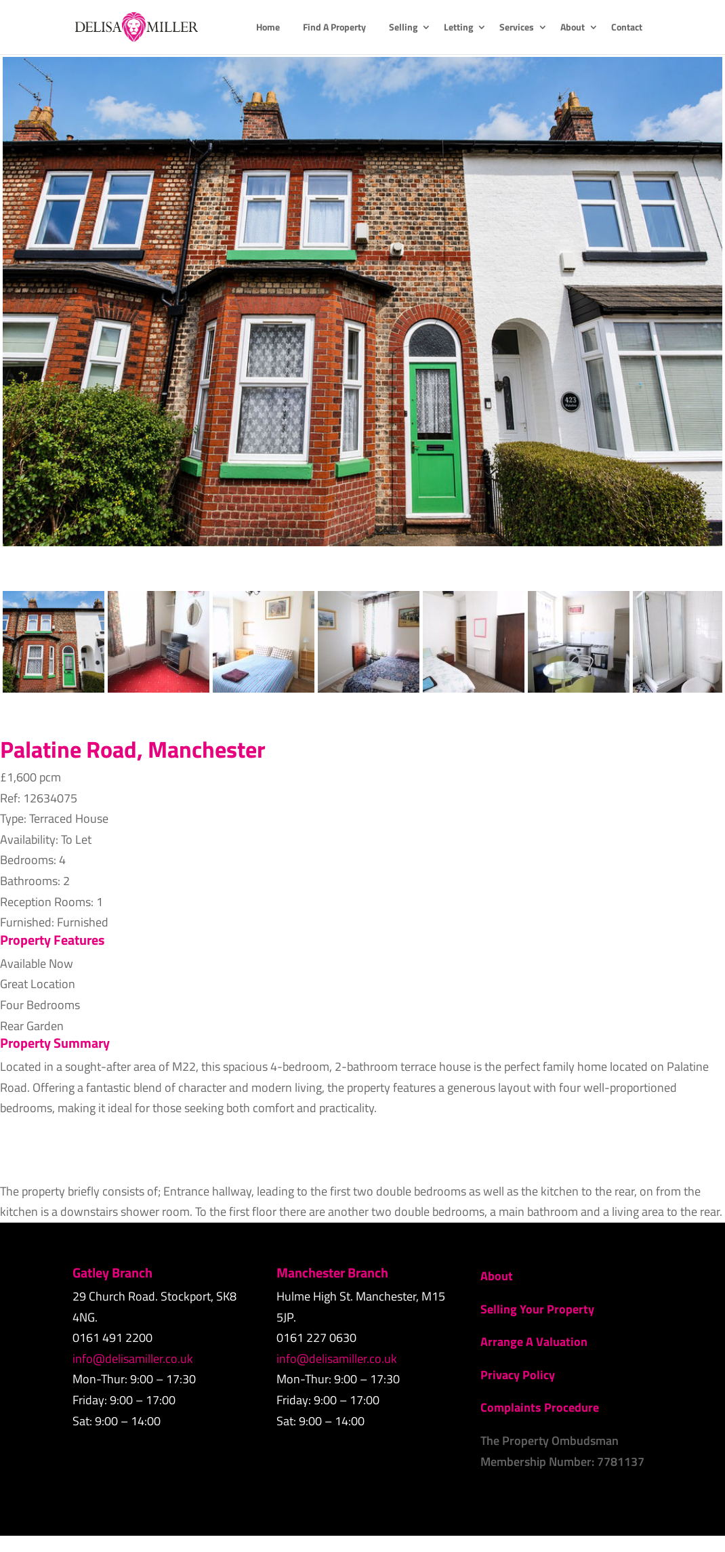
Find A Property (334, 28)
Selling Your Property (537, 1309)
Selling (403, 28)
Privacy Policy (517, 1375)
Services (516, 28)
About (572, 28)
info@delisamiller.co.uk (132, 1358)
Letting (458, 28)
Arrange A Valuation (533, 1341)
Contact (626, 28)
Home (268, 28)
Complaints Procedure (539, 1407)
